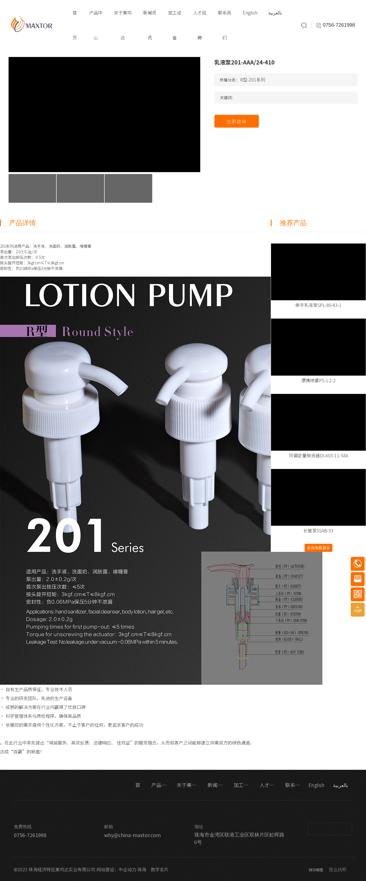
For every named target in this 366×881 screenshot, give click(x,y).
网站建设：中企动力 (116, 869)
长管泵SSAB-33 (318, 530)
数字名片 (160, 869)
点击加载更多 (318, 547)
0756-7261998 (30, 834)
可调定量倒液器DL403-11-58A (318, 455)
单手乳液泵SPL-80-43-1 (318, 305)
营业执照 (338, 869)
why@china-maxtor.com (132, 834)
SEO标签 (316, 869)
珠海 (141, 869)
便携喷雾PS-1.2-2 (318, 380)
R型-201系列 (252, 79)
